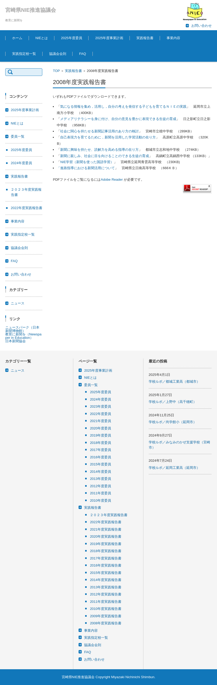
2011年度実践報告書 (105, 602)
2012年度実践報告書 (105, 594)
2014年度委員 (100, 472)
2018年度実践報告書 (105, 551)
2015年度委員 (100, 464)
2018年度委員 (100, 443)
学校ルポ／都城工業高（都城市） (174, 381)
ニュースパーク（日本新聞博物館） (22, 329)
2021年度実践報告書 (105, 529)
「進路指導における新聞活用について (86, 168)
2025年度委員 (71, 38)
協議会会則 (57, 54)
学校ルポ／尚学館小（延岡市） (173, 422)
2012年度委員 (100, 486)
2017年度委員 (100, 450)
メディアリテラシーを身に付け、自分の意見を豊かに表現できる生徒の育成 (118, 119)
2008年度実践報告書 (105, 623)
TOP (56, 71)
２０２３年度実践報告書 (108, 515)
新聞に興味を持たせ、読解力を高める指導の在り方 (99, 150)
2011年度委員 (100, 493)
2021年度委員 (100, 421)
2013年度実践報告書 (105, 587)
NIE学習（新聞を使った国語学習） (87, 162)
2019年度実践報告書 (105, 544)
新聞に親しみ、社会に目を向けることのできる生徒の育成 (104, 156)
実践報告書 (144, 38)
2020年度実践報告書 (105, 536)
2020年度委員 (100, 428)
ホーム (17, 38)
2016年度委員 (100, 457)
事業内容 (173, 38)
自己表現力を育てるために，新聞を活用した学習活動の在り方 (108, 137)
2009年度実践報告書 (105, 616)
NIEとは (41, 38)
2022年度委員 (100, 414)
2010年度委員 (100, 500)
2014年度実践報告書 (105, 580)
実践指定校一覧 (24, 54)
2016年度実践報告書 (105, 565)
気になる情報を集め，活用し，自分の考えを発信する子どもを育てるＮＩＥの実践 (123, 106)
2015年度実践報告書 (105, 573)
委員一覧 (17, 136)
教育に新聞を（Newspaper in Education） (23, 336)
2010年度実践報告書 (105, 609)
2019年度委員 (100, 435)
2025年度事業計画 (109, 38)
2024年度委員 (21, 163)
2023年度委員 (100, 406)
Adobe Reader (112, 179)
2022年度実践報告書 (26, 208)
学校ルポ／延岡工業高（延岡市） (174, 468)
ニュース (17, 303)
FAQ (82, 54)
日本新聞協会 (15, 341)
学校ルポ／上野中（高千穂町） (173, 402)
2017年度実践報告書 (105, 558)
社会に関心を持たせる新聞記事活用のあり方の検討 (99, 131)
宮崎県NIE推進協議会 (30, 10)
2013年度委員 (100, 479)
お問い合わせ (21, 274)
